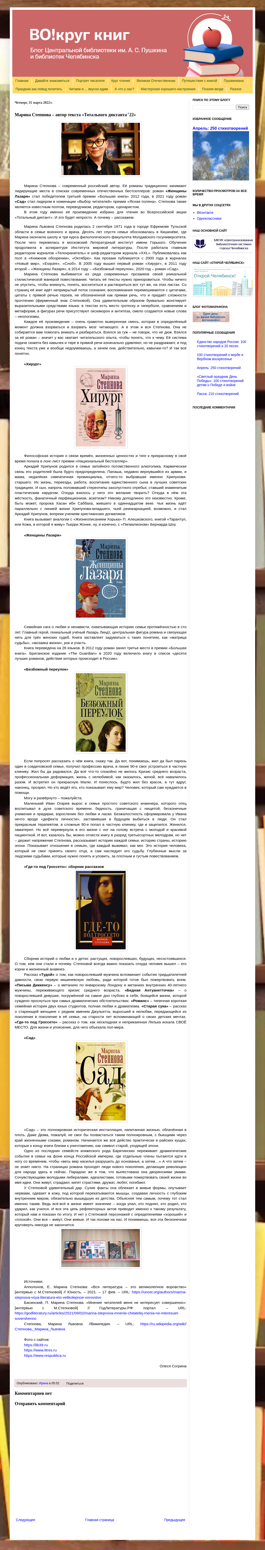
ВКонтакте (205, 213)
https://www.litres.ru (40, 1350)
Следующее (25, 1520)
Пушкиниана (234, 81)
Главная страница (99, 1520)
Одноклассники (209, 218)
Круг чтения (120, 81)
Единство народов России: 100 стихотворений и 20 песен (221, 344)
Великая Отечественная (156, 81)
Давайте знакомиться (52, 81)
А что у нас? (124, 89)
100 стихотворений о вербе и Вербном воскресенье (220, 357)
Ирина (43, 1383)
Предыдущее (174, 1520)
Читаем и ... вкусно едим (88, 89)
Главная (21, 81)
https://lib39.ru (36, 1345)
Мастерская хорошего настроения (168, 89)
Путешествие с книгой (199, 81)
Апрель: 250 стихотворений (220, 128)
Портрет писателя (90, 81)
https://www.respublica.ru (45, 1355)
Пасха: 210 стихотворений (218, 394)
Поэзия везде (212, 89)
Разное (235, 89)
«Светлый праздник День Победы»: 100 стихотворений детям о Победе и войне (220, 381)
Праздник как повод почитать (39, 89)
